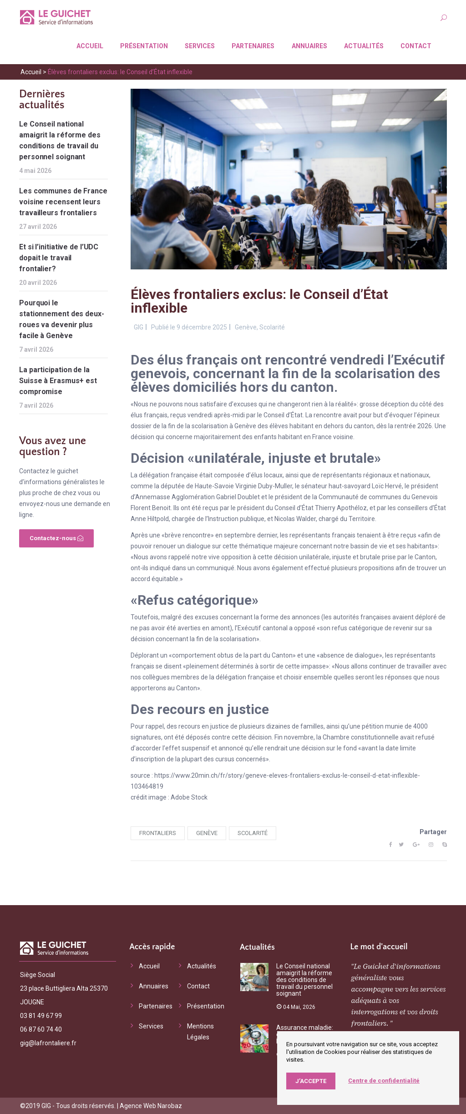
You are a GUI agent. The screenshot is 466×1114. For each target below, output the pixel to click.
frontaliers (157, 833)
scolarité (253, 833)
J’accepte (310, 1081)
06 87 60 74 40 (41, 1029)
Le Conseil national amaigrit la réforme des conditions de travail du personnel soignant (60, 140)
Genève (246, 327)
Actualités (364, 46)
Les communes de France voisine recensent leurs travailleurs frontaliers (63, 202)
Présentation (144, 46)
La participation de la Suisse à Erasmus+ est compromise (58, 380)
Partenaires (253, 46)
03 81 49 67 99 (41, 1015)
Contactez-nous (56, 538)
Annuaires (309, 46)
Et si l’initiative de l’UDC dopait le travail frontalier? (58, 258)
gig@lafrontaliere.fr (48, 1043)
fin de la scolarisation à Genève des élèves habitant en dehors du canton (271, 426)
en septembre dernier (246, 535)
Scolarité (272, 327)
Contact (415, 46)
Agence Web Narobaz (151, 1105)
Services (200, 46)
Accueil (89, 46)
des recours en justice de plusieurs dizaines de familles (245, 726)
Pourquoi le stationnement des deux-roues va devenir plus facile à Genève (61, 319)
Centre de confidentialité (384, 1080)
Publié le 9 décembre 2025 (189, 327)
